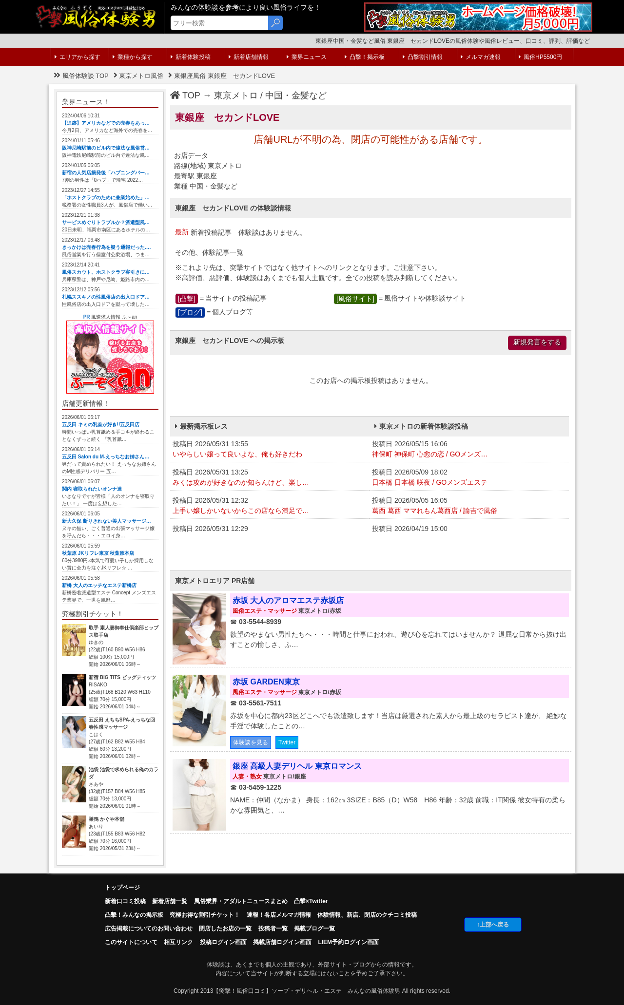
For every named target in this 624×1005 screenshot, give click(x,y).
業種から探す (133, 57)
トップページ (122, 887)
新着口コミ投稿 (125, 901)
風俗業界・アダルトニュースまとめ (241, 901)
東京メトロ (236, 95)
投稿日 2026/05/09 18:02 (469, 478)
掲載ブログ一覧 (314, 928)
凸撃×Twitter (311, 901)
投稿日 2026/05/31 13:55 (270, 449)
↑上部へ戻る (493, 924)
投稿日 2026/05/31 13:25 (270, 478)
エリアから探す (77, 57)
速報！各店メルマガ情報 (279, 914)
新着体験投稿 (191, 57)
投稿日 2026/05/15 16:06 (469, 449)
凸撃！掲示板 (365, 57)
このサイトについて (131, 942)
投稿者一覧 (273, 928)
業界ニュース (307, 57)
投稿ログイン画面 (223, 942)
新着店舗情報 (249, 57)
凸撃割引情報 (423, 57)
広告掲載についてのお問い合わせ (149, 928)
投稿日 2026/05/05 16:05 (469, 506)
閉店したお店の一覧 (225, 928)
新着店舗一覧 (169, 901)
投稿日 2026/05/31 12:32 (270, 506)
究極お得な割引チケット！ (205, 914)
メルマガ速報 (481, 57)
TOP (185, 95)
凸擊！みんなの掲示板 (134, 914)
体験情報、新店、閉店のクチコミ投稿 (367, 914)
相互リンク (178, 942)
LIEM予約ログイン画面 (348, 942)
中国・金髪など (296, 95)
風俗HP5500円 (540, 57)
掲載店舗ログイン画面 (282, 942)
